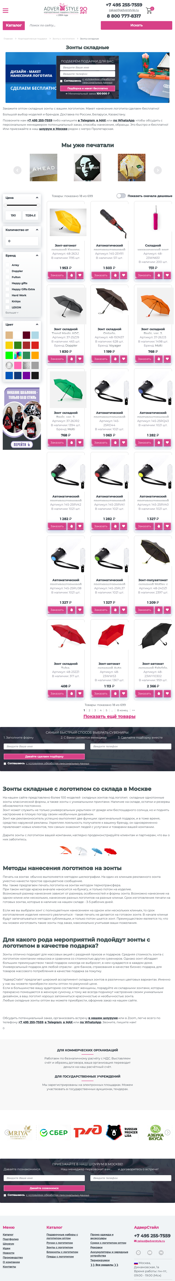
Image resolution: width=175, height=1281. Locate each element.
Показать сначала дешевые (150, 196)
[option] (43, 170)
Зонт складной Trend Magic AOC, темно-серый (66, 333)
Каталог (14, 25)
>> (133, 710)
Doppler (71, 345)
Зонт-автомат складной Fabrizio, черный (153, 668)
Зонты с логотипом (59, 1247)
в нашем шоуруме (103, 1018)
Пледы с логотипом (60, 1256)
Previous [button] (17, 170)
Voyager (115, 345)
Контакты (9, 1266)
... (112, 710)
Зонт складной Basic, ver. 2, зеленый (65, 417)
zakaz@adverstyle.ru (124, 10)
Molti (158, 345)
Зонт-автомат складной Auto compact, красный (109, 668)
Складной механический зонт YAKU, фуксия (153, 250)
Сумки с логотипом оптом (108, 1242)
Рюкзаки (96, 1247)
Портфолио (11, 1239)
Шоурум (8, 1243)
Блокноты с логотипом (62, 1252)
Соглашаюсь (87, 80)
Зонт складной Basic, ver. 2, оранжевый (153, 333)
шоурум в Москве (53, 129)
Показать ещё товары (109, 716)
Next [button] (158, 170)
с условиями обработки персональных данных (98, 80)
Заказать (57, 275)
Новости (8, 1253)
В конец (123, 710)
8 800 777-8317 (124, 16)
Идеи (6, 1248)
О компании (11, 1262)
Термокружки (100, 1260)
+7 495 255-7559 (124, 5)
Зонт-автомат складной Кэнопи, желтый (65, 250)
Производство (13, 1257)
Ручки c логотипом (59, 1242)
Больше (11, 312)
